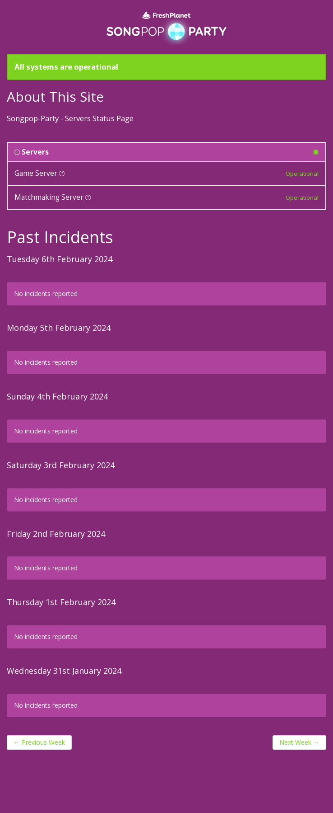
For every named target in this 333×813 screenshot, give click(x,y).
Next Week (299, 742)
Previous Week (39, 742)
